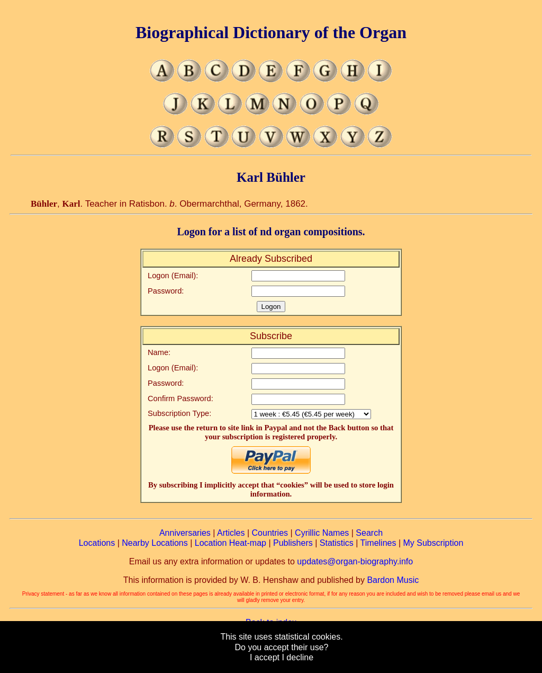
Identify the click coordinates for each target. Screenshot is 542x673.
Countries (270, 532)
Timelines (378, 542)
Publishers (293, 542)
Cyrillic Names (322, 532)
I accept (264, 657)
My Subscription (433, 542)
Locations (97, 542)
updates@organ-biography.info (355, 561)
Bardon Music (393, 580)
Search (369, 532)
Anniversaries (185, 532)
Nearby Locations (155, 542)
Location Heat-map (230, 542)
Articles (231, 532)
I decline (297, 657)
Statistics (337, 542)
